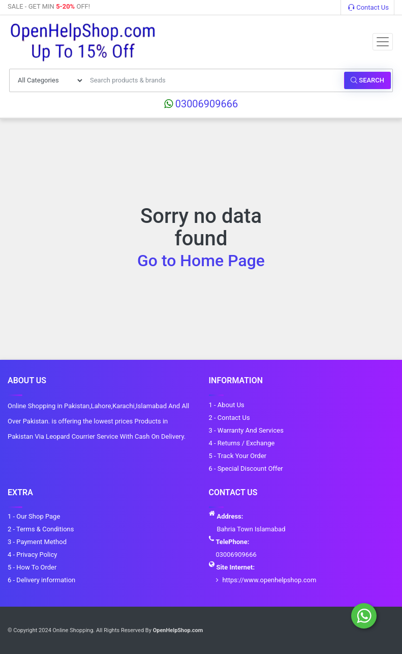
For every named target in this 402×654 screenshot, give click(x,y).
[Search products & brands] (214, 80)
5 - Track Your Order (238, 456)
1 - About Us (226, 405)
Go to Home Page (201, 260)
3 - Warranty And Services (246, 430)
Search (367, 80)
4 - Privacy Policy (32, 554)
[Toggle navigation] (383, 41)
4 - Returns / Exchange (242, 443)
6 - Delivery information (41, 580)
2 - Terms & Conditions (41, 529)
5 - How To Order (32, 567)
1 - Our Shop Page (34, 516)
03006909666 (201, 104)
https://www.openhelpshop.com (269, 580)
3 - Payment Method (37, 542)
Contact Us (368, 7)
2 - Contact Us (229, 417)
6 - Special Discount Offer (246, 468)
